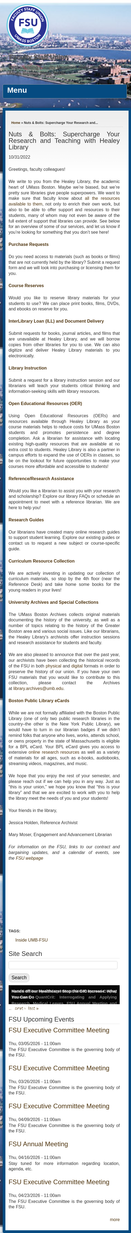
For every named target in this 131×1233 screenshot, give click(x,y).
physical (53, 666)
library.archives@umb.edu (38, 688)
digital (77, 666)
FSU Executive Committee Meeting (59, 1030)
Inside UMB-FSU (31, 940)
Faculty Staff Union (38, 56)
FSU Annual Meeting (38, 1144)
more (115, 1219)
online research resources (54, 752)
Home (15, 123)
